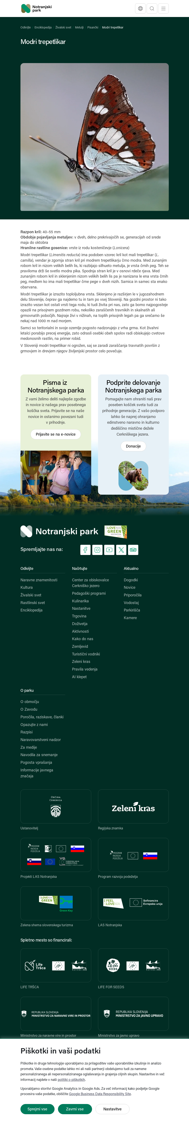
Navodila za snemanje (39, 755)
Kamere (130, 618)
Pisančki (92, 27)
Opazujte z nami (34, 725)
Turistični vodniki (86, 654)
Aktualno (131, 569)
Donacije (133, 447)
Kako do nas (82, 639)
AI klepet (79, 677)
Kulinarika (80, 601)
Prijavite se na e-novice (56, 435)
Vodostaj (131, 603)
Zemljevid (80, 647)
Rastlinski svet (32, 603)
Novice (129, 588)
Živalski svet (63, 27)
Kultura (26, 588)
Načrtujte (79, 569)
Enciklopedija (43, 27)
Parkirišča (132, 611)
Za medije (28, 748)
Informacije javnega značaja (36, 773)
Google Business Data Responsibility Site (100, 1094)
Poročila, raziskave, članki (41, 717)
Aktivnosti (80, 632)
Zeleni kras (81, 662)
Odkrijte (25, 27)
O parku (27, 691)
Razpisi (26, 732)
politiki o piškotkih (71, 1080)
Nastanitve (81, 609)
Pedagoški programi (89, 594)
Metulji (79, 27)
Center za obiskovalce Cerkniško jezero (90, 583)
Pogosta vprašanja (36, 763)
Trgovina (79, 616)
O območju (29, 702)
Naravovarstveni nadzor (40, 740)
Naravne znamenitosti (38, 580)
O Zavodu (28, 710)
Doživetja (80, 624)
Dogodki (131, 580)
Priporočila (133, 595)
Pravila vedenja (85, 670)
